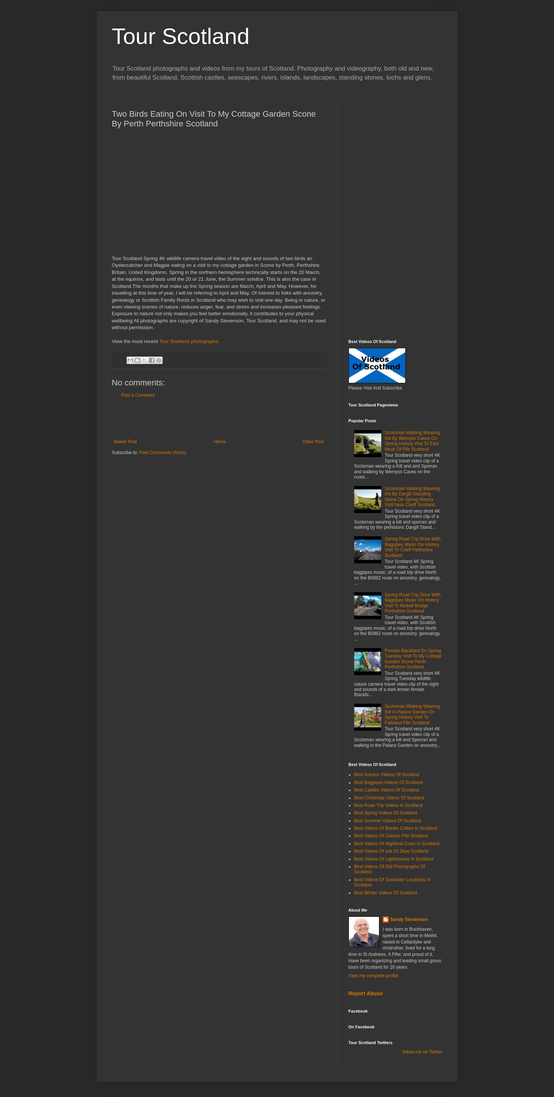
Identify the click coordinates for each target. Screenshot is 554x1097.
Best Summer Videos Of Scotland (387, 820)
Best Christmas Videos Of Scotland (389, 798)
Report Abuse (366, 993)
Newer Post (125, 441)
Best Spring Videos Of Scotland (385, 813)
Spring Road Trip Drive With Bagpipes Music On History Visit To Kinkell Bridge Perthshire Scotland (413, 603)
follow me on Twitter (422, 1052)
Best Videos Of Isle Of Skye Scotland (391, 851)
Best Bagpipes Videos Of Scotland (388, 782)
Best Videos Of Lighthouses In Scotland (393, 859)
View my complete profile (374, 975)
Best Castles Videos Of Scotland (386, 790)
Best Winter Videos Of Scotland (385, 892)
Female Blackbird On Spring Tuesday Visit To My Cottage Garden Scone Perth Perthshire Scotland (413, 659)
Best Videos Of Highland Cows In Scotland (396, 843)
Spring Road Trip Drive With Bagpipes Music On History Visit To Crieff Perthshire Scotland (413, 547)
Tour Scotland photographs (189, 341)
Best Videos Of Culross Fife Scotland (391, 835)
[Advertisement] (219, 418)
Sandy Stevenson (409, 919)
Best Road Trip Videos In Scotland (388, 805)
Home (220, 441)
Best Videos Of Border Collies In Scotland (396, 828)
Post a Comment (138, 395)
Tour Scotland (181, 36)
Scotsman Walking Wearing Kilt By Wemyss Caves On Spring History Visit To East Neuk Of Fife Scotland (412, 440)
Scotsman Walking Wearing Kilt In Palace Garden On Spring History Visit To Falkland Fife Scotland (412, 714)
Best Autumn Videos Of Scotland (387, 774)
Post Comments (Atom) (162, 452)
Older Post (313, 441)
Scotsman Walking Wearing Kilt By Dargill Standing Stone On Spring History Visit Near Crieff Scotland (412, 496)
